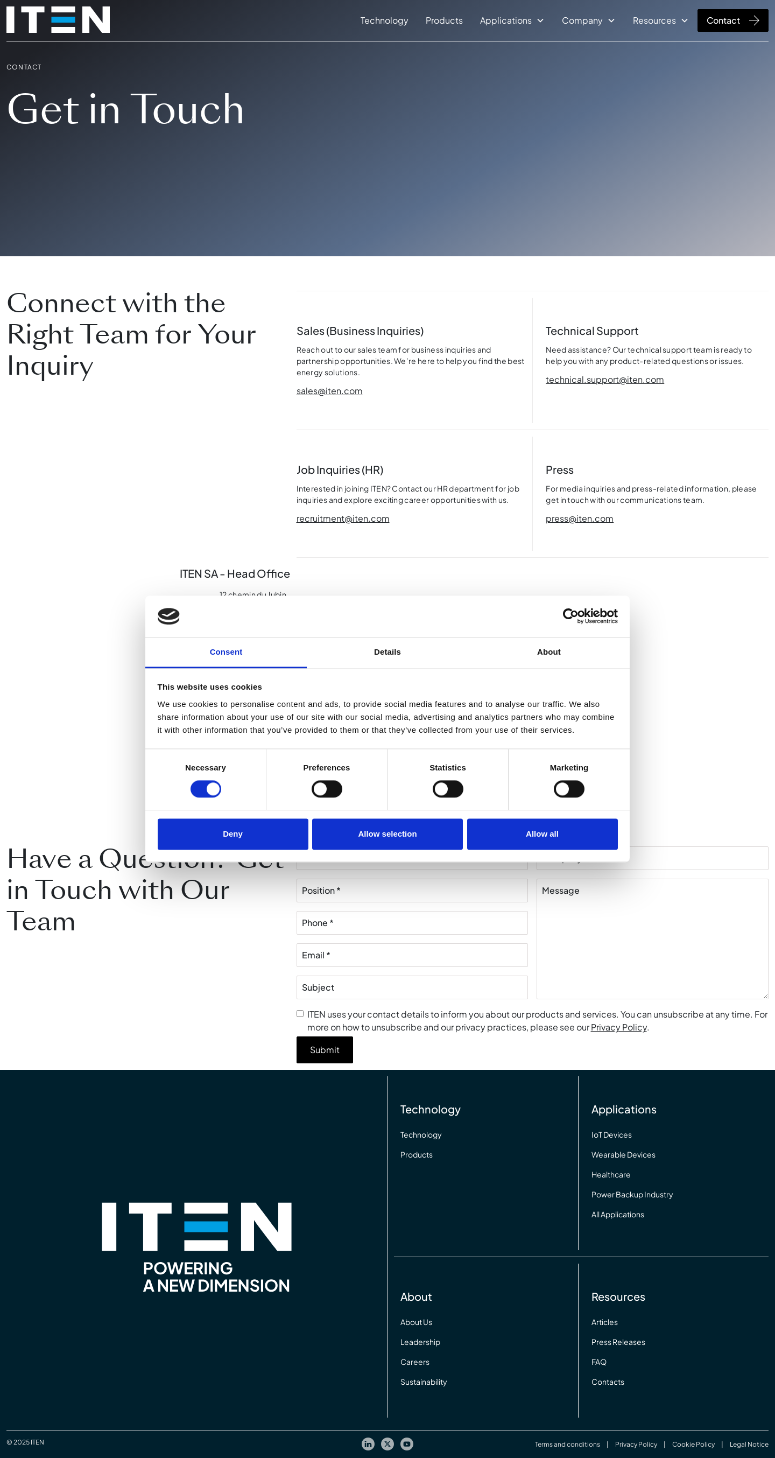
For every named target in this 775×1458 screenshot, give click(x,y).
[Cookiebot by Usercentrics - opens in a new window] (571, 616)
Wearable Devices (623, 1154)
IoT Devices (611, 1134)
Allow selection (387, 833)
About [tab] (549, 651)
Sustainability (423, 1381)
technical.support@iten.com (605, 379)
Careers (414, 1361)
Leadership (420, 1342)
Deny (233, 833)
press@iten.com (580, 518)
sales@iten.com (330, 390)
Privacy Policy (619, 1027)
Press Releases (618, 1342)
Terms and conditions (567, 1444)
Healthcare (611, 1174)
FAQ (599, 1361)
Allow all (542, 833)
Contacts (607, 1381)
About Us (416, 1322)
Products (444, 20)
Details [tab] (387, 651)
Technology (384, 20)
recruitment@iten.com (343, 518)
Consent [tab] (226, 651)
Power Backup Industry (632, 1194)
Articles (604, 1322)
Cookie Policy (693, 1444)
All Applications (617, 1214)
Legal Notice (749, 1444)
